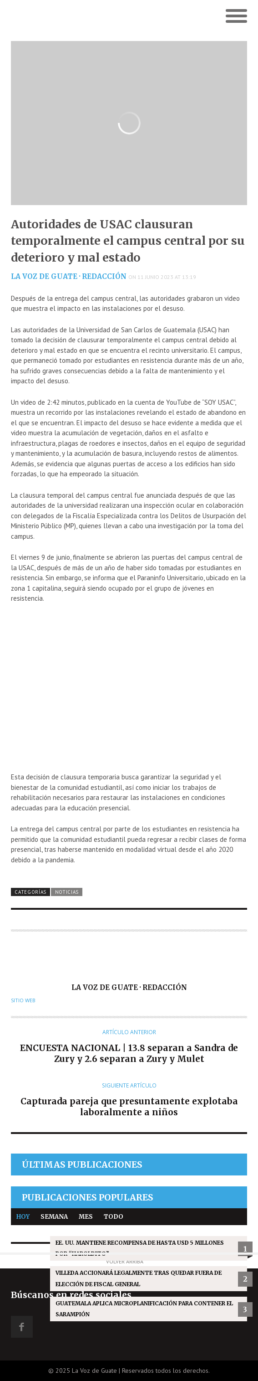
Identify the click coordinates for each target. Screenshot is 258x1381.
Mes (86, 1217)
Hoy (23, 1217)
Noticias (67, 892)
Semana (54, 1217)
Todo (113, 1217)
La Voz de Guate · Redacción (68, 276)
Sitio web (23, 1000)
